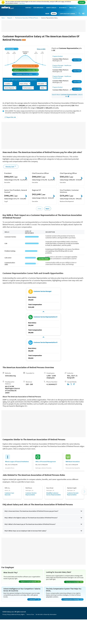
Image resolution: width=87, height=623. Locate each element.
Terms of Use (30, 614)
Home (3, 18)
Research (9, 18)
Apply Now (77, 60)
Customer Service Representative (31, 494)
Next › (48, 209)
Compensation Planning (67, 13)
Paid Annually (12, 49)
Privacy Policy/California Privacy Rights (13, 614)
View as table (41, 49)
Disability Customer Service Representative (53, 494)
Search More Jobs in (67, 95)
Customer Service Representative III (45, 342)
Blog (47, 13)
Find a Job (73, 8)
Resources (63, 8)
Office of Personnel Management (45, 461)
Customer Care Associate (9, 494)
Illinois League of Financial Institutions (17, 461)
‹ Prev (39, 209)
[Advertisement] (43, 135)
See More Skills (43, 259)
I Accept (81, 2)
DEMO (54, 13)
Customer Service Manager (42, 291)
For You (28, 8)
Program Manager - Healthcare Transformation (62, 66)
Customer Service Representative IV (45, 317)
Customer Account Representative (72, 494)
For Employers (39, 8)
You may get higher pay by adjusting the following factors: (20, 80)
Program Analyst (58, 56)
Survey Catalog (52, 8)
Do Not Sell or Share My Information (46, 614)
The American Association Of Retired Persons (26, 18)
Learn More (22, 3)
